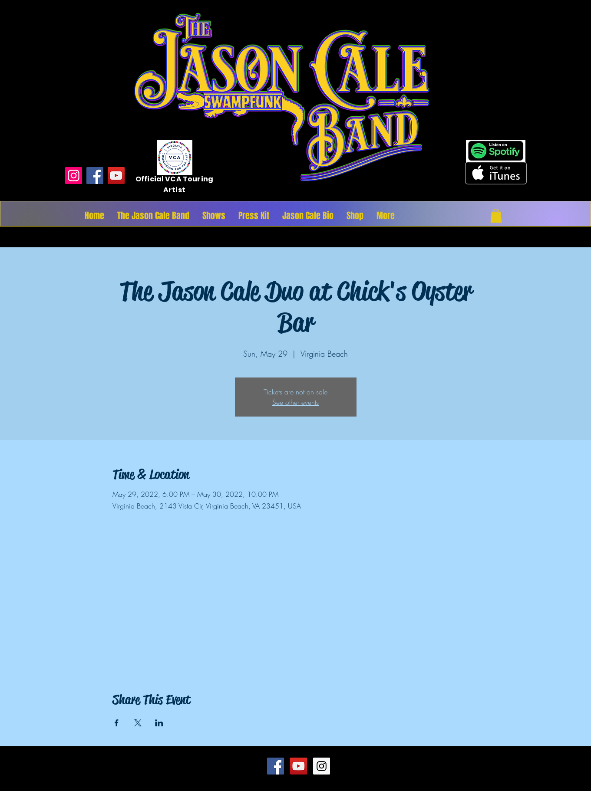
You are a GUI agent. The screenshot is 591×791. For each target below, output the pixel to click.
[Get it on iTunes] (496, 173)
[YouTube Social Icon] (298, 766)
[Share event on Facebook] (116, 722)
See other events (295, 402)
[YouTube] (116, 175)
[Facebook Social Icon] (275, 766)
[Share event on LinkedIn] (159, 722)
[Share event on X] (138, 722)
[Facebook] (94, 175)
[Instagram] (73, 175)
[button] (496, 216)
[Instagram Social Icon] (321, 766)
